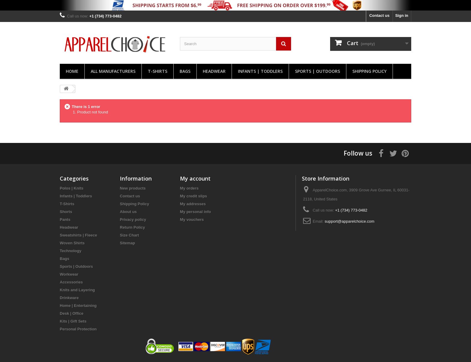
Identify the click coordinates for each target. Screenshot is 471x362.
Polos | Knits (72, 188)
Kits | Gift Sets (73, 321)
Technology (70, 251)
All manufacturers (113, 71)
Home (72, 71)
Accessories (71, 282)
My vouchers (192, 219)
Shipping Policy (369, 71)
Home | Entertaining (78, 305)
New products (133, 188)
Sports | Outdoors (317, 71)
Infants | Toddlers (260, 71)
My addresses (193, 204)
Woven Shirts (72, 243)
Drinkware (69, 297)
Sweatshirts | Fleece (78, 235)
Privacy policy (133, 219)
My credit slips (193, 196)
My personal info (195, 211)
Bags (185, 71)
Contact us (379, 15)
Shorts (66, 211)
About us (128, 211)
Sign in (401, 15)
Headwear (214, 71)
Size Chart (129, 235)
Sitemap (127, 243)
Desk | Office (72, 313)
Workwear (69, 274)
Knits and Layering (77, 290)
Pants (65, 219)
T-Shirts (157, 71)
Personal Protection (78, 329)
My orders (189, 188)
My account (195, 178)
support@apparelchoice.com (350, 221)
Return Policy (132, 227)
